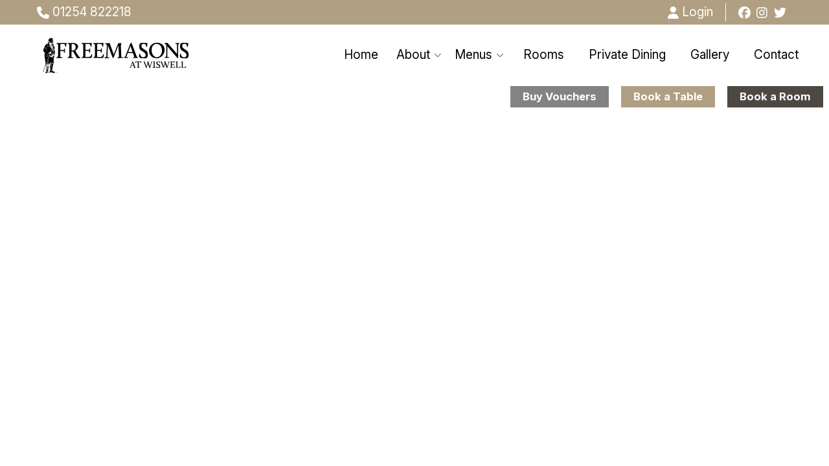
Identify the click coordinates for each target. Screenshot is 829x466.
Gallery (709, 54)
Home (361, 54)
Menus (480, 54)
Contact (776, 54)
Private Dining (627, 54)
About (419, 54)
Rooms (543, 54)
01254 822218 (84, 12)
